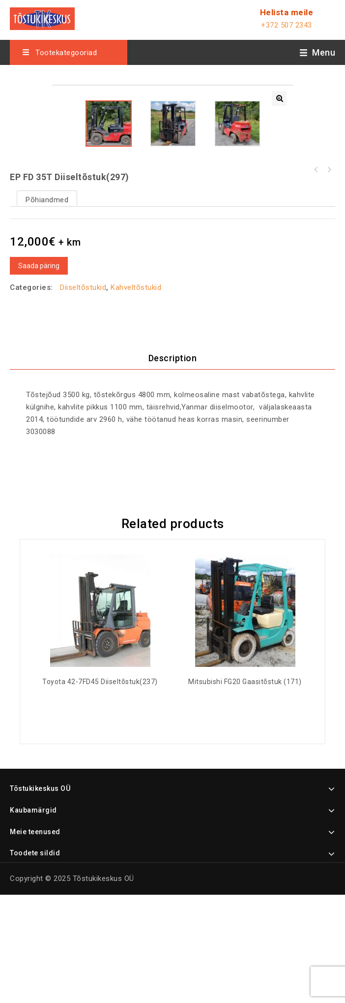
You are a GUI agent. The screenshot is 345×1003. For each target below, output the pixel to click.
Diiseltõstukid (83, 395)
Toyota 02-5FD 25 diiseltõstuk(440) (316, 277)
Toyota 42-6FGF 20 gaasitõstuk (328, 277)
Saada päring (38, 373)
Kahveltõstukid (136, 395)
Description (172, 466)
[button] (279, 98)
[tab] (172, 466)
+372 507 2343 (286, 25)
